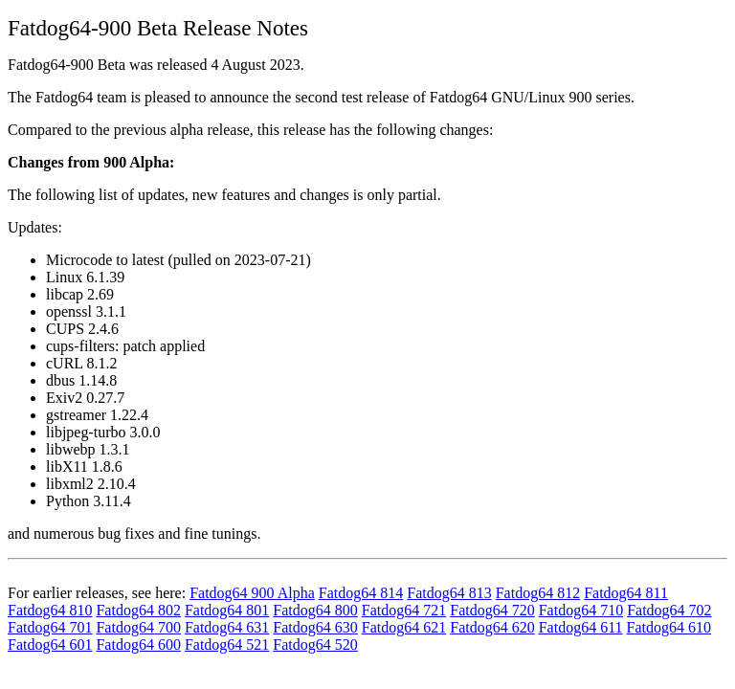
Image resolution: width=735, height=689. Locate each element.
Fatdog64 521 (227, 644)
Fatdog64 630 (315, 627)
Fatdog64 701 (50, 627)
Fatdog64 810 (50, 610)
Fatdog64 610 (669, 627)
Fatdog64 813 (449, 593)
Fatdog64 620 (492, 627)
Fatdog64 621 (404, 627)
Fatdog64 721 (404, 610)
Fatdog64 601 (50, 644)
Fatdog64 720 (492, 610)
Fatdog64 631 (227, 627)
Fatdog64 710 (581, 610)
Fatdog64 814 (361, 593)
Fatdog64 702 (669, 610)
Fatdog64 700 (138, 627)
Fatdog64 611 (581, 627)
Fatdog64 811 (626, 593)
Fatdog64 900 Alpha (252, 593)
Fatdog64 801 (227, 610)
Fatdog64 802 (138, 610)
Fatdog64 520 (315, 644)
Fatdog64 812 (538, 593)
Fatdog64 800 (315, 610)
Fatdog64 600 (138, 644)
